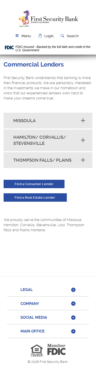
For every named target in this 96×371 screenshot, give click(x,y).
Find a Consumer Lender (34, 184)
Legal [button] (26, 289)
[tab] (48, 290)
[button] (46, 36)
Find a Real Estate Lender (35, 197)
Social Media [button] (33, 317)
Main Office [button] (32, 331)
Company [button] (29, 303)
